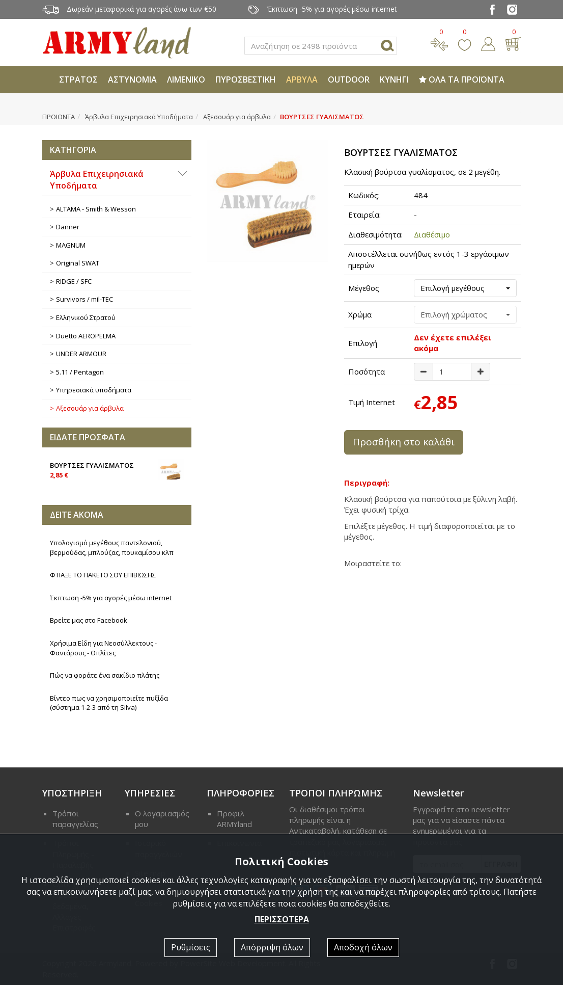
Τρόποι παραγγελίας (75, 818)
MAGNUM (71, 245)
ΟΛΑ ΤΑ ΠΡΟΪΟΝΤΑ (461, 79)
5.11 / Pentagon (80, 372)
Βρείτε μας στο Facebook (88, 620)
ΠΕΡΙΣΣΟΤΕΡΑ (282, 919)
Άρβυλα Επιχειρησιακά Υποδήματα (139, 116)
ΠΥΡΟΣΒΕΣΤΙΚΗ (245, 79)
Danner (67, 226)
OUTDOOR (349, 79)
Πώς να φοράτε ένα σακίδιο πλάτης (104, 675)
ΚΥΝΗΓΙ (394, 79)
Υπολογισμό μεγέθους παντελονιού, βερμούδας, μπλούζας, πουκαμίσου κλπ (112, 547)
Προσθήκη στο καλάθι (404, 441)
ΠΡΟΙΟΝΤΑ (58, 116)
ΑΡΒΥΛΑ (302, 79)
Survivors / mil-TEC (84, 299)
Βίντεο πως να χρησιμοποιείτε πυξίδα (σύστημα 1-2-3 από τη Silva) (109, 703)
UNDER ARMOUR (81, 353)
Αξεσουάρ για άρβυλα (237, 116)
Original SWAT (77, 263)
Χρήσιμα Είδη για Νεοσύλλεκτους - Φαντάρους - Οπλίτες (103, 647)
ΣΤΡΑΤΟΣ (78, 79)
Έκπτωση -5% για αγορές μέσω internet (111, 597)
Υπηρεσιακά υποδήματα (93, 389)
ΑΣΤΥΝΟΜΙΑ (132, 79)
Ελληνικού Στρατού (86, 317)
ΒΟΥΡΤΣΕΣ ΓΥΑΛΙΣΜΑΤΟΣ (117, 469)
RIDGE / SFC (74, 281)
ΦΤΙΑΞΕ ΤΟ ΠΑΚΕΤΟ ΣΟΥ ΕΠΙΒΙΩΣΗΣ (103, 574)
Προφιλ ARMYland (234, 818)
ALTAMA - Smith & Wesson (96, 209)
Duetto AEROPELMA (86, 335)
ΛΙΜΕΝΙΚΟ (186, 79)
